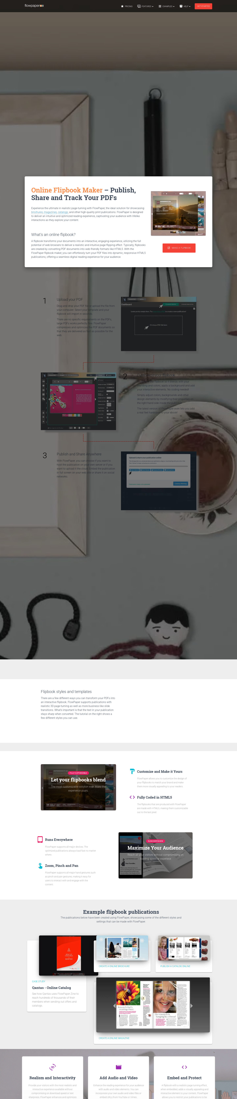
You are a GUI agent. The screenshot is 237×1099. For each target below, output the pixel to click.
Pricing (126, 8)
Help (184, 8)
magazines (50, 212)
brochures (37, 212)
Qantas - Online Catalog (51, 987)
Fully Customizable (78, 773)
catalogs (63, 212)
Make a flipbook (179, 247)
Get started (203, 8)
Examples (166, 8)
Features (145, 8)
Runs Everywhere (155, 841)
